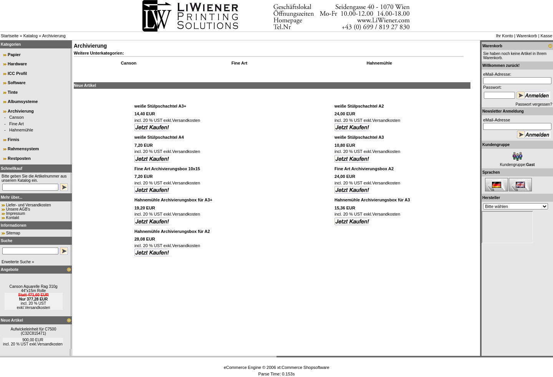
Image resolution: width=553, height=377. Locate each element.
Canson (16, 117)
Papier (14, 54)
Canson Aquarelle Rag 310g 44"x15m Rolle (33, 288)
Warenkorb (527, 35)
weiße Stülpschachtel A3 (359, 137)
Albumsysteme (23, 101)
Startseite (9, 35)
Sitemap (13, 233)
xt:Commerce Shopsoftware (303, 367)
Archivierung (54, 35)
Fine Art (16, 123)
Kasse (546, 35)
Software (16, 82)
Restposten (19, 158)
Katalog (30, 35)
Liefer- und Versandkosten (28, 205)
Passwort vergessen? (533, 104)
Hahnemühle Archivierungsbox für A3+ (173, 200)
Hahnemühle (21, 130)
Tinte (13, 92)
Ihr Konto (504, 35)
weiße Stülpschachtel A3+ (160, 106)
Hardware (17, 63)
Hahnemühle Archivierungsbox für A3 (372, 200)
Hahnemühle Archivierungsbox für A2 (172, 231)
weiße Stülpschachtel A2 (359, 106)
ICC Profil (17, 73)
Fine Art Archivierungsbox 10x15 (167, 168)
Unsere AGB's (18, 209)
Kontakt (12, 218)
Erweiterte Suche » (18, 262)
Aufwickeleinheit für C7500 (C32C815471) (33, 331)
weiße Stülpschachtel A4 (159, 137)
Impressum (15, 213)
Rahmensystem (23, 148)
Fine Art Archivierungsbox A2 (364, 168)
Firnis (13, 139)
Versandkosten (37, 308)
